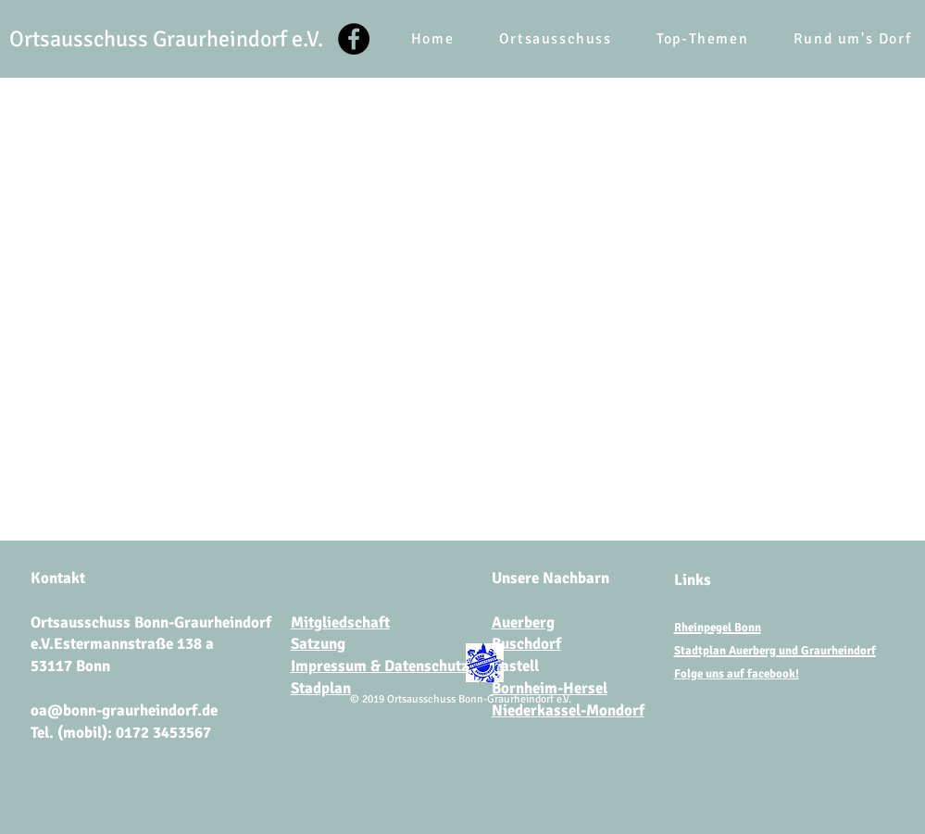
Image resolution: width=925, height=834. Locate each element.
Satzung (318, 644)
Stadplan (321, 688)
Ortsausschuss (81, 39)
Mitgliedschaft (340, 622)
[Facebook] (353, 39)
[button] (555, 39)
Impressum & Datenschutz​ (380, 666)
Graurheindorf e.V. (238, 39)
